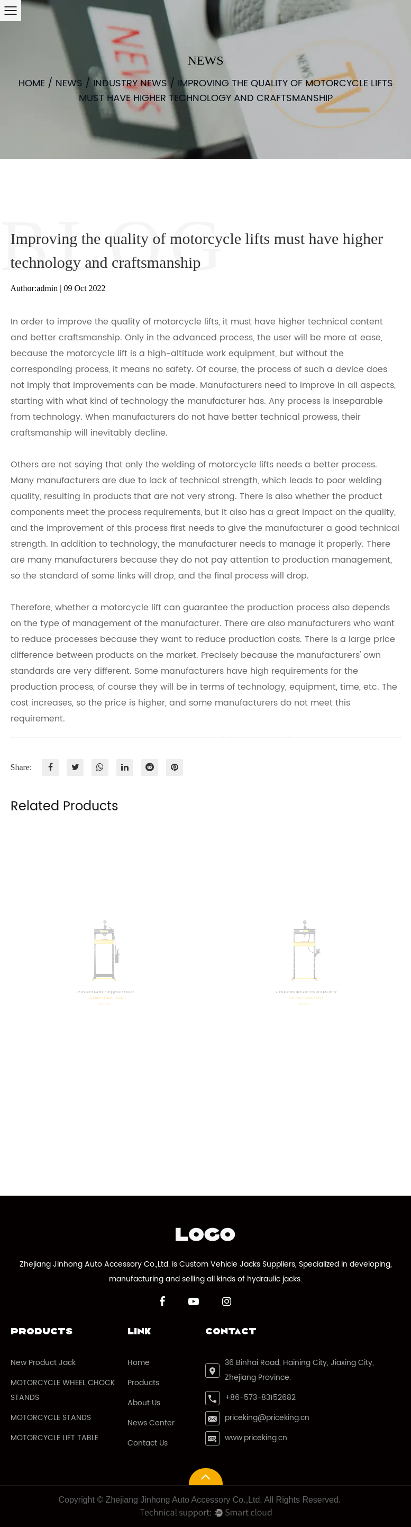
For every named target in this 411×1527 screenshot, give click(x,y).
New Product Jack (43, 1363)
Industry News (130, 83)
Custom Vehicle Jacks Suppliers (237, 1264)
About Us (143, 1403)
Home (32, 83)
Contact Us (147, 1443)
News (69, 83)
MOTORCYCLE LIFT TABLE (54, 1438)
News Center (151, 1423)
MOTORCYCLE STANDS (51, 1418)
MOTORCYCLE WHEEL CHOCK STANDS (63, 1390)
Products (143, 1383)
